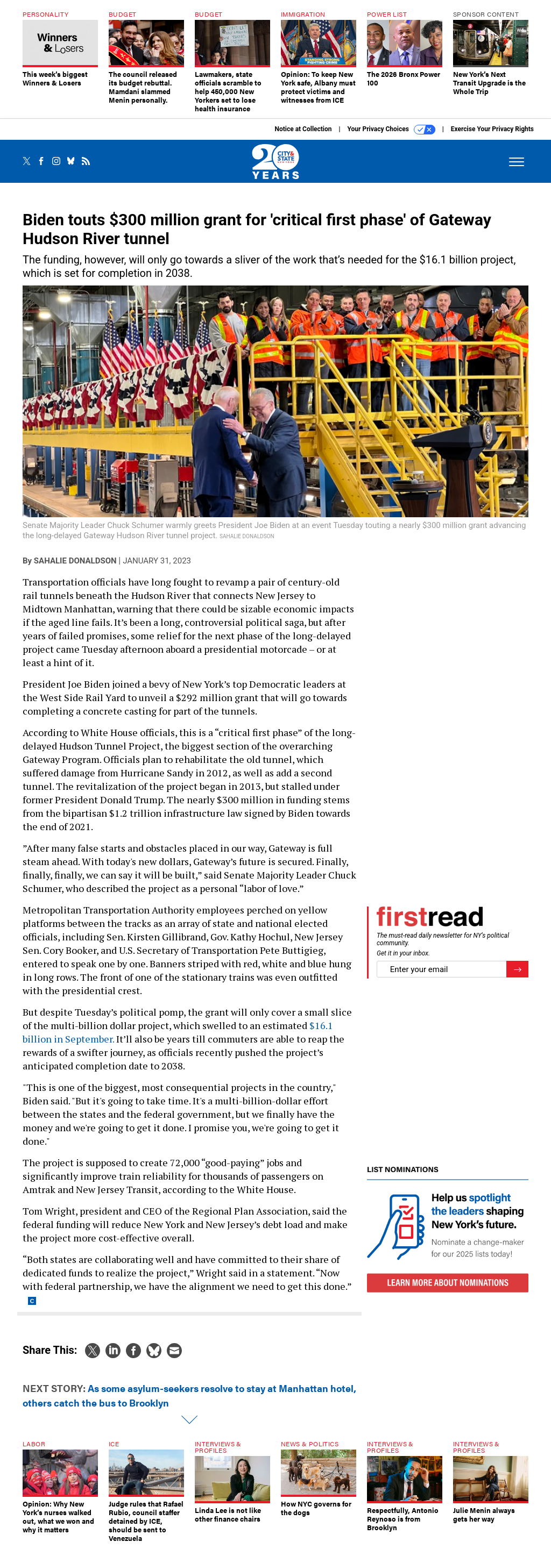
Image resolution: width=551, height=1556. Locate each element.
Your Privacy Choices (391, 137)
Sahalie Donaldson (75, 569)
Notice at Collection (302, 137)
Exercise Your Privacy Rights (492, 137)
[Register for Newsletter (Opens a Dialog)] (517, 977)
